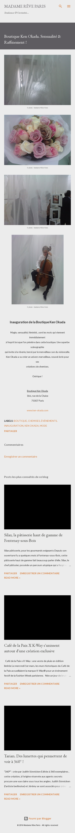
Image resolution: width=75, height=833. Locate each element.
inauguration (13, 425)
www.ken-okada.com (37, 410)
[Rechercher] (60, 6)
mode (43, 425)
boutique (20, 420)
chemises (34, 420)
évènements (49, 420)
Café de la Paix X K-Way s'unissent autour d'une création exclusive (32, 648)
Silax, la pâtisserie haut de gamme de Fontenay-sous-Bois (33, 537)
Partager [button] (10, 431)
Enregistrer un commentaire (20, 456)
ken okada (31, 425)
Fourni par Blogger (37, 818)
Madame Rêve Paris (25, 6)
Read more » (12, 577)
